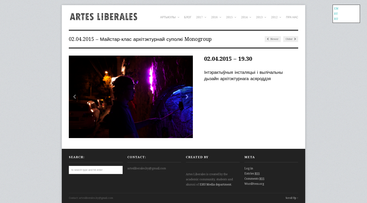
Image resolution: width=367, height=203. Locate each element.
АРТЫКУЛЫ (169, 17)
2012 (276, 17)
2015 (231, 17)
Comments (254, 178)
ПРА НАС (292, 17)
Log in (248, 168)
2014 (246, 17)
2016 (216, 17)
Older (291, 39)
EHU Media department (215, 184)
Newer (273, 39)
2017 (201, 17)
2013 (261, 17)
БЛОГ (188, 17)
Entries (252, 173)
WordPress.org (254, 183)
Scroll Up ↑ (292, 198)
